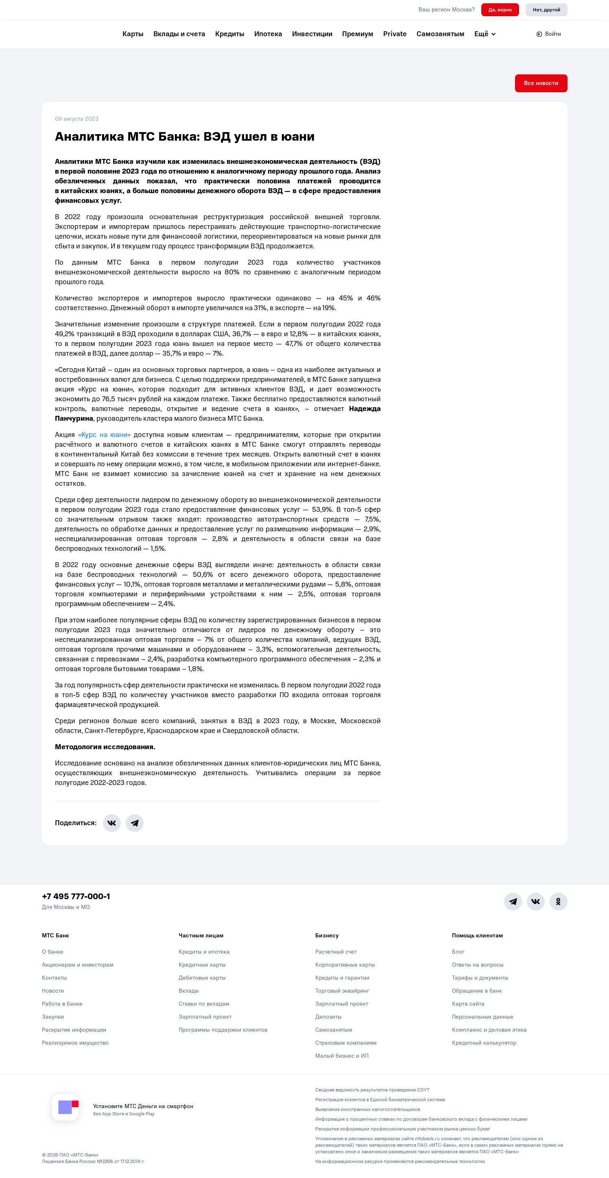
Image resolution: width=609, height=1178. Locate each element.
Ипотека (268, 34)
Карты (133, 34)
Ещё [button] (485, 34)
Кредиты (229, 34)
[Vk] (536, 902)
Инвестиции (312, 34)
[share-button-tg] (135, 823)
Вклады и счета (179, 34)
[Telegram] (513, 902)
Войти (548, 34)
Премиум (357, 34)
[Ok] (559, 902)
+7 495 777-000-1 (76, 897)
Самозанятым (441, 34)
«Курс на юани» (104, 435)
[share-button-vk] (112, 823)
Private (395, 34)
